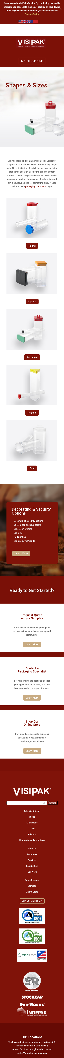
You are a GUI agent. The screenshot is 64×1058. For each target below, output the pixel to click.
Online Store (32, 892)
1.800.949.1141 (33, 61)
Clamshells (32, 822)
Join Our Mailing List (32, 901)
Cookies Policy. (32, 14)
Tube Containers (32, 811)
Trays (32, 828)
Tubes (32, 817)
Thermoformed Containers (32, 840)
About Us (32, 848)
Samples (32, 886)
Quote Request (32, 880)
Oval (32, 468)
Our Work (32, 872)
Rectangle (32, 357)
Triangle (32, 412)
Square (32, 301)
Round (32, 245)
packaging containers (35, 186)
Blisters (32, 834)
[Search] (26, 803)
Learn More (21, 553)
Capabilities (32, 866)
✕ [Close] (61, 8)
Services (32, 860)
